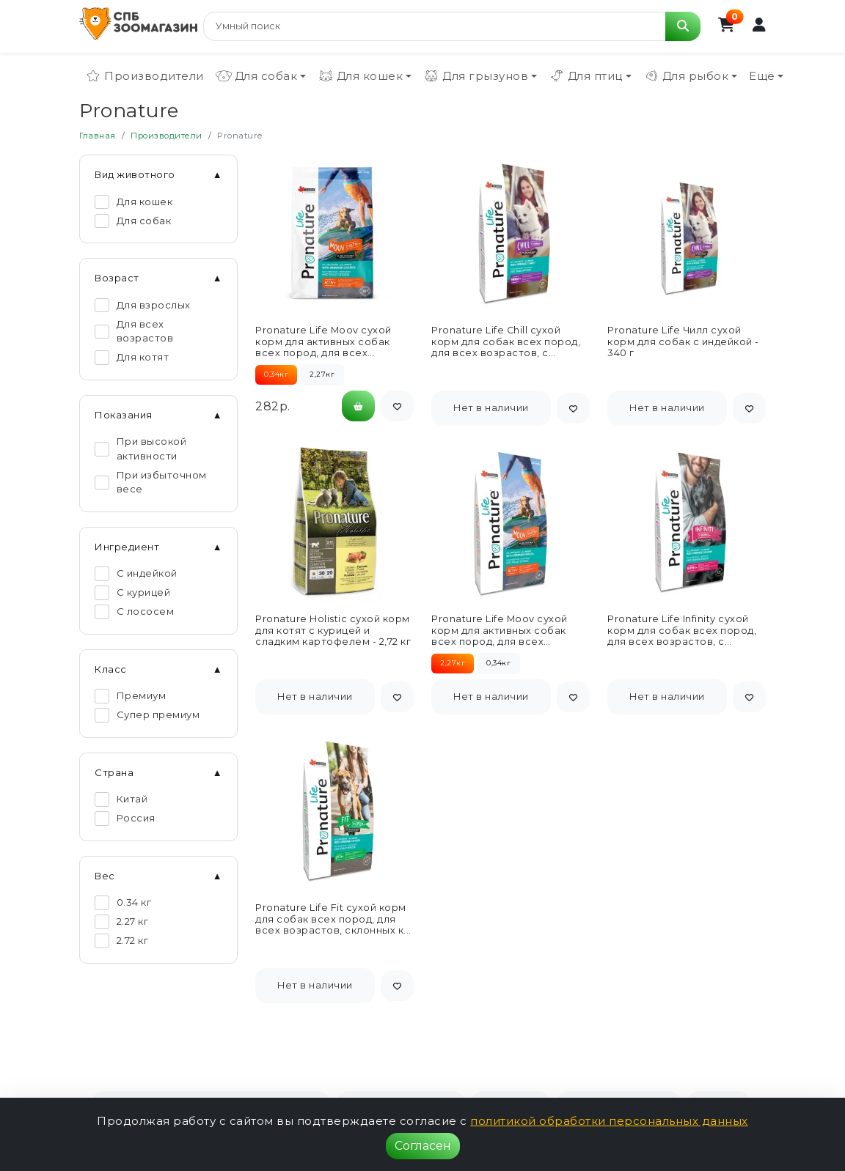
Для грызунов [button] (475, 76)
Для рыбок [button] (686, 76)
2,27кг (322, 374)
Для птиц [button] (586, 76)
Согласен (423, 1146)
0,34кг (498, 663)
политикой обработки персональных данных (609, 1121)
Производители (144, 76)
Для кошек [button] (360, 76)
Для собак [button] (257, 76)
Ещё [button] (762, 76)
